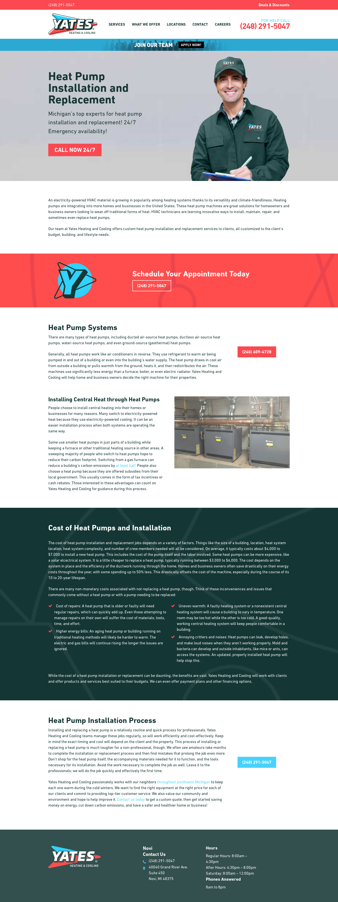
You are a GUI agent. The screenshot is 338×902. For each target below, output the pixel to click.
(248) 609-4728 (256, 351)
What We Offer (146, 24)
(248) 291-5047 (62, 5)
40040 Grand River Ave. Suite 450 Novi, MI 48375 (165, 873)
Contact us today (131, 799)
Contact (200, 24)
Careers (223, 24)
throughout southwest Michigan (183, 782)
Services (117, 24)
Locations (176, 24)
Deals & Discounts (274, 5)
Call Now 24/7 (75, 149)
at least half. (126, 465)
